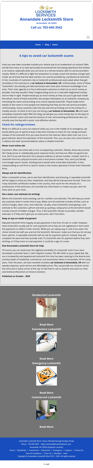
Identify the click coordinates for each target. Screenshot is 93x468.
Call (46, 464)
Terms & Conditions (33, 453)
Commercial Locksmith (46, 397)
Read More (46, 324)
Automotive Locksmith (46, 329)
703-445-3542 (52, 27)
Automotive (45, 450)
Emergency (57, 450)
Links (65, 453)
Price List (48, 453)
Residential (21, 450)
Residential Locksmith (46, 295)
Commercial (33, 450)
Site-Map (57, 453)
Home (38, 44)
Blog (47, 44)
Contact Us (78, 450)
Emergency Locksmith (46, 363)
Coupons (68, 450)
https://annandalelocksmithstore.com (56, 444)
